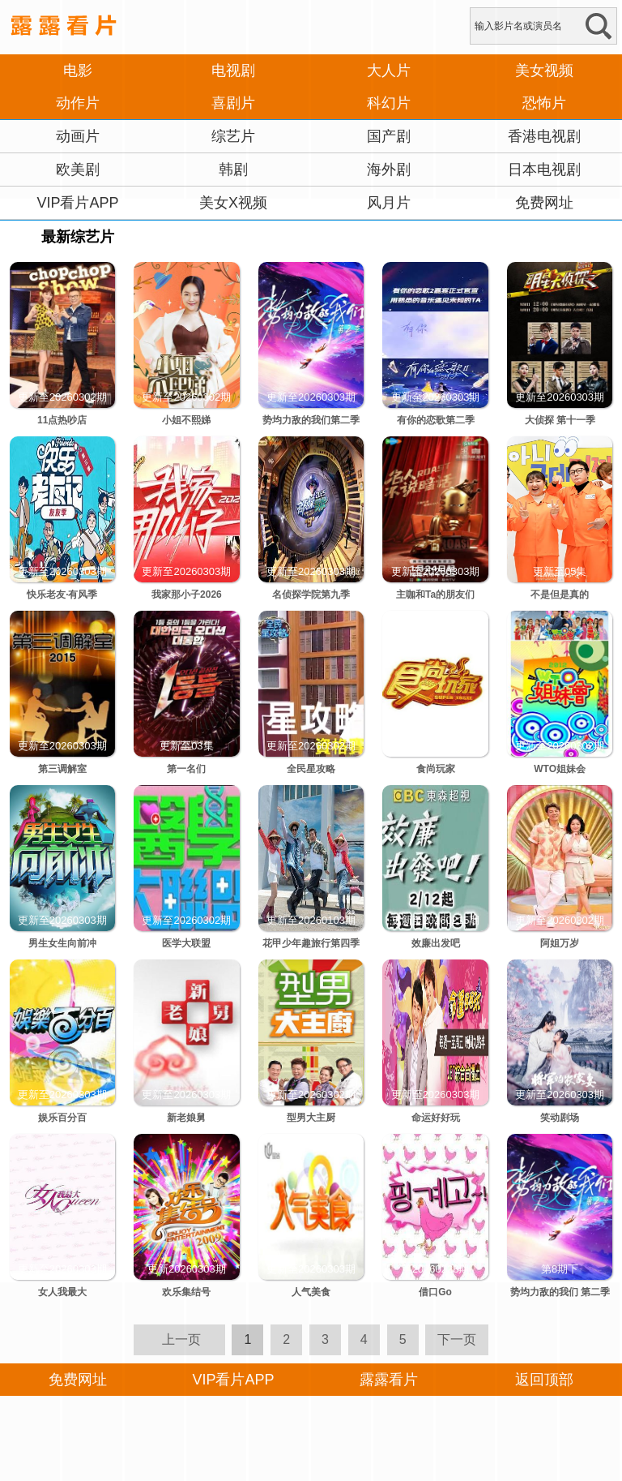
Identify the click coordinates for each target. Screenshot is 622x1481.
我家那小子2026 (186, 594)
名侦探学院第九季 (311, 594)
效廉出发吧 (435, 943)
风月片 (389, 203)
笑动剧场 (559, 1117)
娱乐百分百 (62, 1117)
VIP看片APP (77, 203)
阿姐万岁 (559, 943)
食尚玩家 (435, 769)
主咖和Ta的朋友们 (435, 594)
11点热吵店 (62, 420)
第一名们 (186, 769)
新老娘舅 (186, 1117)
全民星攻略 (311, 769)
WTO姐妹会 (560, 769)
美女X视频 (233, 203)
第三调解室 (62, 769)
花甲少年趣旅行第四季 (311, 943)
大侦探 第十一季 (560, 420)
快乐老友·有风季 (62, 594)
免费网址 (544, 203)
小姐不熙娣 (186, 420)
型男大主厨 (311, 1117)
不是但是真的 (559, 594)
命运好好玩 (435, 1117)
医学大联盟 (186, 943)
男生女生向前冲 (62, 943)
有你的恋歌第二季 (436, 420)
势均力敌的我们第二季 (311, 420)
